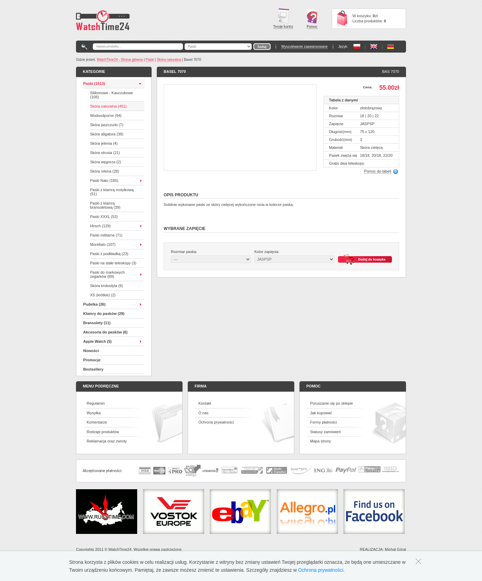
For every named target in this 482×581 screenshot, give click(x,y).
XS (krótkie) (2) (103, 295)
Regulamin (96, 403)
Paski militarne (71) (106, 235)
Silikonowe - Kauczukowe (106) (111, 95)
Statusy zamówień (325, 432)
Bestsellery (93, 369)
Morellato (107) (103, 244)
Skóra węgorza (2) (105, 162)
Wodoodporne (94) (106, 115)
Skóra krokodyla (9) (106, 286)
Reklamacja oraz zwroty (107, 441)
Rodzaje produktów (103, 432)
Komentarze (97, 422)
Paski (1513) (94, 83)
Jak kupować (321, 413)
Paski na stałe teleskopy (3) (113, 263)
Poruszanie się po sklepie (331, 403)
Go (262, 46)
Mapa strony (320, 441)
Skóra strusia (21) (105, 153)
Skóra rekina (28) (104, 171)
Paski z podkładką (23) (109, 254)
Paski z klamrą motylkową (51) (112, 192)
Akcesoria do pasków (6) (105, 332)
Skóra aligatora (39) (106, 134)
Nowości (91, 351)
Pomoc (312, 19)
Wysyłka (94, 413)
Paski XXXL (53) (104, 217)
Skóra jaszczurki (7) (106, 125)
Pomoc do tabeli (377, 171)
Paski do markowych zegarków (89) (107, 274)
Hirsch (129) (100, 226)
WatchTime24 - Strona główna (120, 60)
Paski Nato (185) (104, 180)
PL (357, 46)
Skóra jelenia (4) (104, 143)
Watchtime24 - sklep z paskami (103, 20)
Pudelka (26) (94, 304)
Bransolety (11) (96, 323)
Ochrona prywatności (216, 422)
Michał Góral (395, 549)
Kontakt (204, 403)
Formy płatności (323, 422)
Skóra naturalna (169, 60)
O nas (203, 413)
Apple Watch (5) (97, 341)
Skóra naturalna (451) (108, 106)
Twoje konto (283, 18)
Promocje (91, 360)
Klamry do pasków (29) (103, 313)
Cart (342, 18)
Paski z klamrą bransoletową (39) (105, 205)
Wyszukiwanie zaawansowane (304, 46)
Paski (150, 60)
